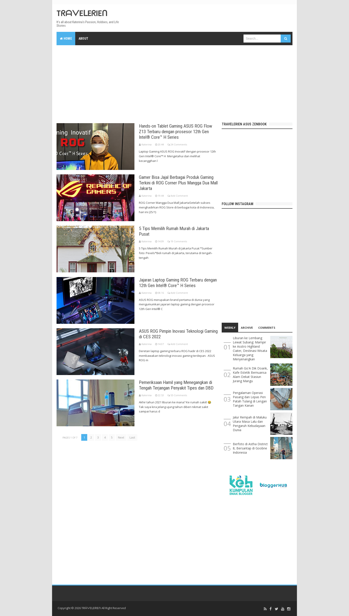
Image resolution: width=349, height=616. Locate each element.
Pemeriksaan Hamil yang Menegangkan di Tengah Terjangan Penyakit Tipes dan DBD (178, 387)
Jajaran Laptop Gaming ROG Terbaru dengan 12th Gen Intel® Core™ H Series (176, 282)
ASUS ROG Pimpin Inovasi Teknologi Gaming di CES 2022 (173, 333)
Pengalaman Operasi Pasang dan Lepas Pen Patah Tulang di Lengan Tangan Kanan (250, 399)
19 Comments (178, 241)
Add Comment (179, 195)
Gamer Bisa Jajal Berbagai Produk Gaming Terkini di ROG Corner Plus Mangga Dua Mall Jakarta (172, 182)
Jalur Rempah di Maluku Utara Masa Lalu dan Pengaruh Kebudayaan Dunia (250, 423)
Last (132, 437)
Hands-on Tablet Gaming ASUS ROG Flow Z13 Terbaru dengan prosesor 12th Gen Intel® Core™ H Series (178, 131)
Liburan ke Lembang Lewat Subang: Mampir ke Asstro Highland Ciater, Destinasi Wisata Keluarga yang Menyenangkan (250, 348)
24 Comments (178, 144)
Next (121, 437)
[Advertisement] (174, 82)
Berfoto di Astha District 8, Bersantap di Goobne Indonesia (250, 448)
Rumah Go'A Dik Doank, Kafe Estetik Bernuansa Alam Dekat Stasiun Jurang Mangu (250, 374)
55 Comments (178, 400)
